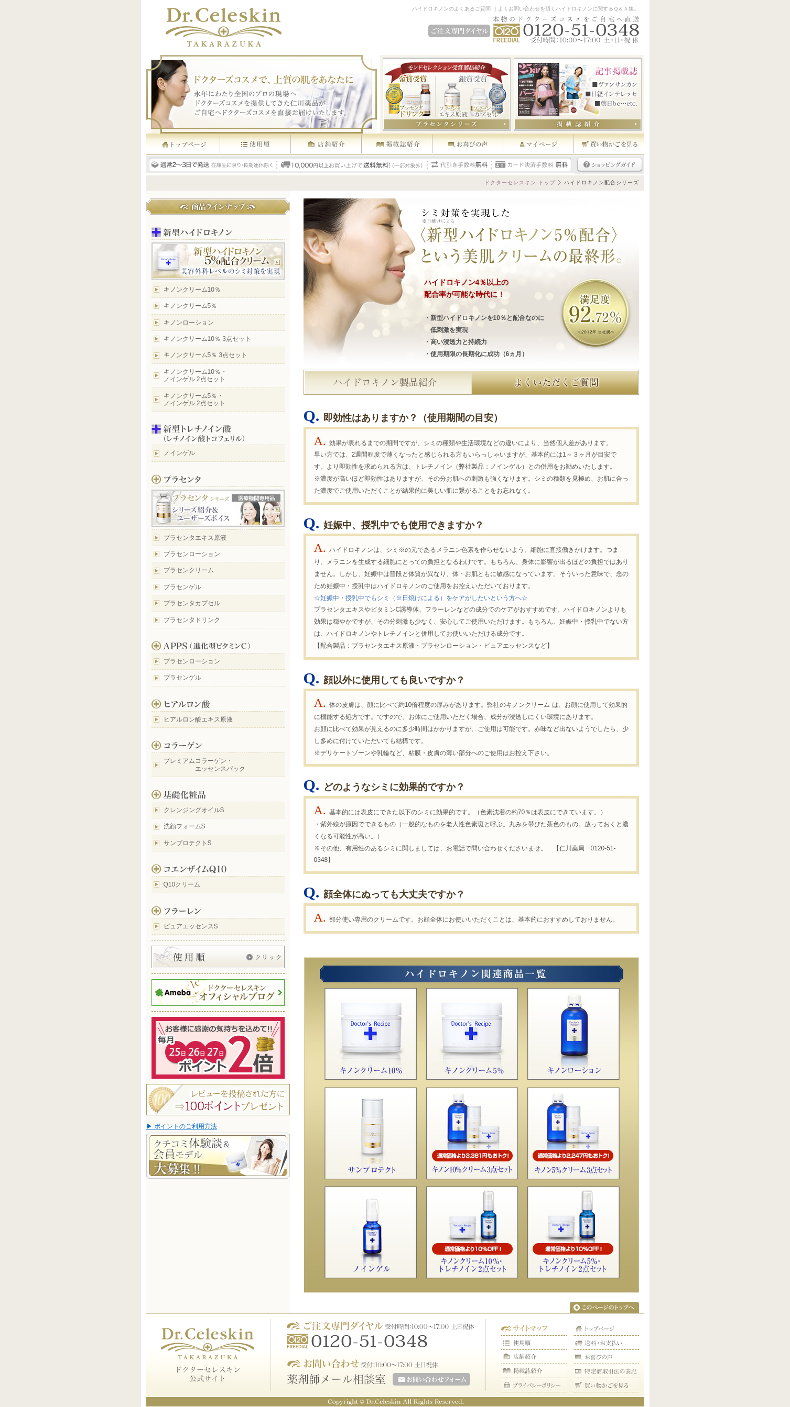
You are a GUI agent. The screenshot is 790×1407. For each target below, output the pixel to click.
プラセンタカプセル (192, 603)
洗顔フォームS (184, 826)
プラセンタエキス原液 (195, 537)
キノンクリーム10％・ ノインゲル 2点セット (195, 375)
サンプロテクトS (188, 843)
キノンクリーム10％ (192, 289)
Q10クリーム (182, 884)
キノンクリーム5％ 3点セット (206, 355)
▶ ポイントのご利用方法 (181, 1126)
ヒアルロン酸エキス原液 (198, 719)
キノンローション (189, 322)
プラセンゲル (182, 587)
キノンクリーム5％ (191, 305)
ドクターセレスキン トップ (520, 182)
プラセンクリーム (189, 570)
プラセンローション (192, 554)
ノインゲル (179, 453)
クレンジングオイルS (194, 810)
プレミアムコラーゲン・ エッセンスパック (204, 764)
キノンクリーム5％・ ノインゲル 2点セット (194, 399)
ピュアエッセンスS (191, 926)
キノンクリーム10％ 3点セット (207, 338)
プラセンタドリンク (192, 620)
